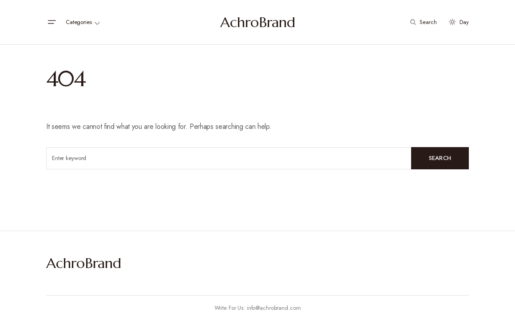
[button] (51, 22)
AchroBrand (257, 22)
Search (440, 158)
